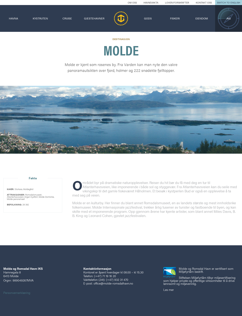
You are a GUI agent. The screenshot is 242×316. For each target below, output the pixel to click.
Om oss (132, 2)
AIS (229, 18)
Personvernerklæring (16, 293)
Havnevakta (151, 2)
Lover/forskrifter (177, 2)
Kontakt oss (204, 2)
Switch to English (228, 2)
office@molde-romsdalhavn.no (113, 283)
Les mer (168, 290)
